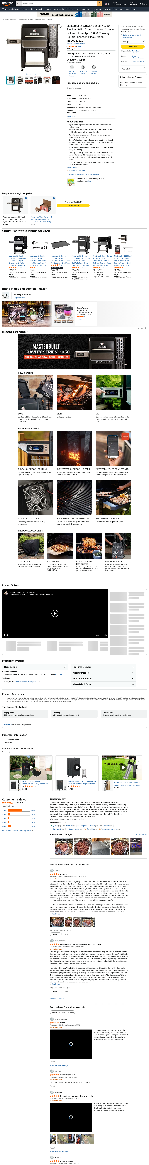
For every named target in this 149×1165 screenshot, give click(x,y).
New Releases (97, 9)
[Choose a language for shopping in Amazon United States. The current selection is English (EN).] (107, 4)
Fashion (134, 9)
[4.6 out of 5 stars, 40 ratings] (119, 267)
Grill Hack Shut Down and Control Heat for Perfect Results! (31, 595)
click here (58, 674)
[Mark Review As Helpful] (56, 934)
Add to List (126, 69)
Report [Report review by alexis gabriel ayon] (52, 1062)
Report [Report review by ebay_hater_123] (67, 991)
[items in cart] (143, 3)
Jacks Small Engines (135, 52)
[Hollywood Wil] (16, 592)
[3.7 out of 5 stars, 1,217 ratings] (36, 267)
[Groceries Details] (89, 9)
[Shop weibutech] (19, 298)
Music (126, 9)
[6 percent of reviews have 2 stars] (18, 822)
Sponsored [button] (142, 328)
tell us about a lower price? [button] (28, 682)
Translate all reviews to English (62, 1012)
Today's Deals (58, 9)
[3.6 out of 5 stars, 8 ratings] (98, 267)
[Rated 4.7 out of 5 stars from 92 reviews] (37, 786)
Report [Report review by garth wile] (52, 1086)
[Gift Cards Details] (74, 9)
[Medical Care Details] (19, 9)
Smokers (49, 19)
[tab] (55, 826)
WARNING (8, 725)
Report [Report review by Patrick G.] (67, 934)
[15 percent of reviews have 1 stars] (18, 826)
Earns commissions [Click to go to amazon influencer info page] (29, 592)
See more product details (77, 170)
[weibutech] (5, 295)
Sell (77, 9)
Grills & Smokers (39, 19)
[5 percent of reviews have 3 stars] (18, 818)
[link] (43, 205)
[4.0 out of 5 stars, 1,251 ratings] (15, 267)
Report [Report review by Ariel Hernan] (52, 1148)
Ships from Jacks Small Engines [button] (72, 74)
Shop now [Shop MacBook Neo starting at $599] (91, 181)
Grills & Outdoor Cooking (25, 19)
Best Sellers (40, 9)
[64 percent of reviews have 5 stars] (18, 810)
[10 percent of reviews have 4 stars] (18, 814)
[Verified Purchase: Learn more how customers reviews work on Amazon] (56, 879)
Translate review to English (59, 1065)
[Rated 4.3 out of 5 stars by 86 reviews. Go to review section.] (86, 317)
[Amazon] (8, 3)
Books (49, 9)
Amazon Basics (27, 9)
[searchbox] (59, 3)
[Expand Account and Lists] (126, 4)
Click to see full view (33, 74)
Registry (108, 9)
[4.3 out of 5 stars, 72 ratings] (56, 265)
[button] (4, 9)
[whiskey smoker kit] (22, 294)
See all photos (140, 834)
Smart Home (117, 9)
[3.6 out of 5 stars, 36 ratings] (77, 267)
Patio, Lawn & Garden (9, 19)
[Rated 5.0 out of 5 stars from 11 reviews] (83, 786)
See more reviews (57, 999)
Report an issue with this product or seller (83, 174)
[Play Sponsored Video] (31, 767)
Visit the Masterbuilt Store (76, 44)
